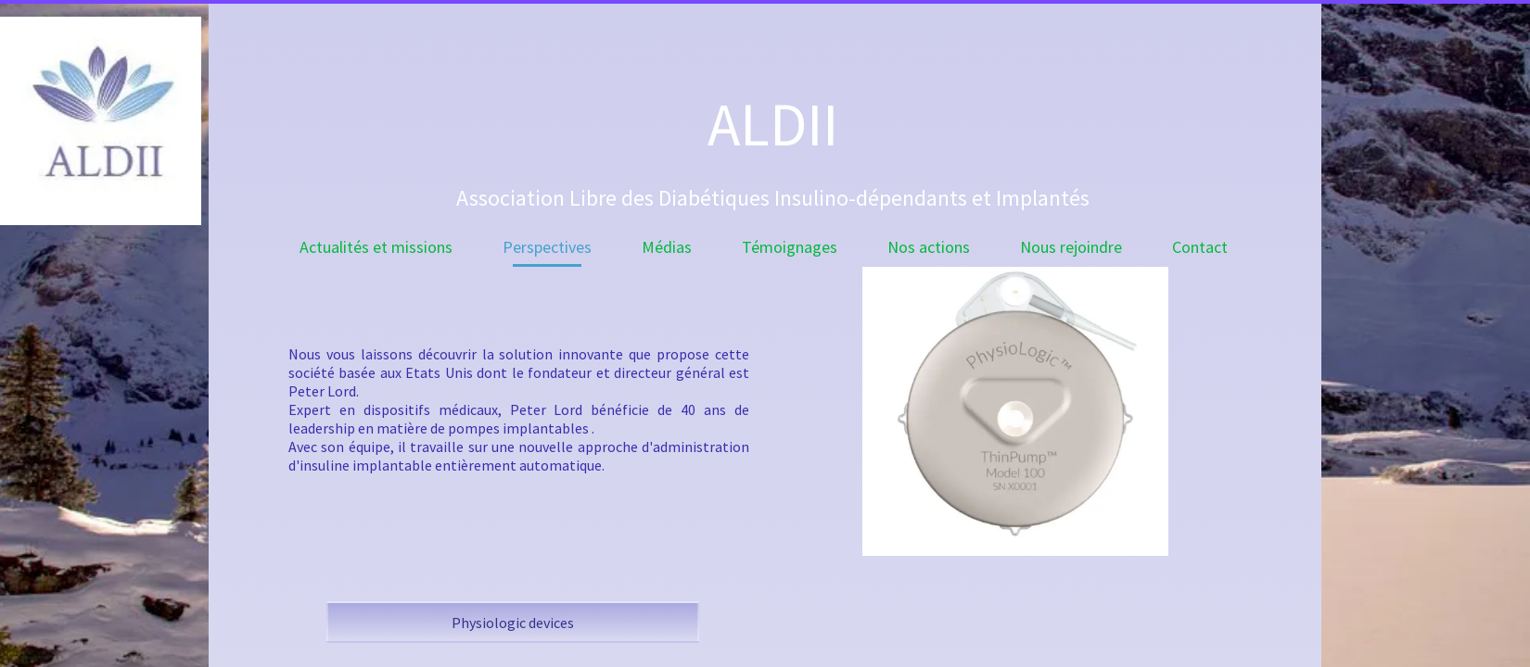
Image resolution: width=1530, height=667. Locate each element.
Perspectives (547, 247)
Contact (1200, 247)
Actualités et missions (376, 247)
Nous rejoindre (1071, 247)
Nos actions (928, 247)
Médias (667, 247)
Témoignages (789, 247)
